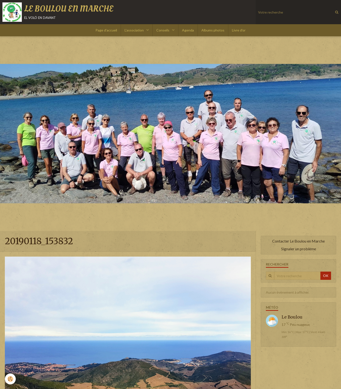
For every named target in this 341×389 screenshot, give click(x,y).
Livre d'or (239, 30)
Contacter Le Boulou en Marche (298, 241)
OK (325, 276)
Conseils (163, 30)
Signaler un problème (298, 248)
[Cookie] (10, 379)
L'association (134, 30)
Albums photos (212, 30)
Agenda (188, 30)
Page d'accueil (106, 30)
